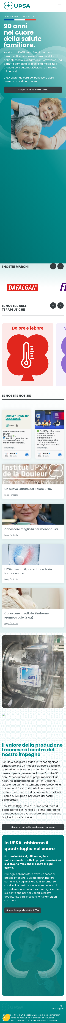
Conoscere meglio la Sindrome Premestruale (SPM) (26, 610)
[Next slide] (60, 260)
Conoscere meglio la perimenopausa (31, 523)
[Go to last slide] (53, 300)
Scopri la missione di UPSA (33, 91)
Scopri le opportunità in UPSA (22, 927)
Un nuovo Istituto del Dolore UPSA (28, 483)
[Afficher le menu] (59, 6)
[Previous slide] (53, 260)
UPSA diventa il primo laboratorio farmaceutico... (28, 565)
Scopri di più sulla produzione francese (33, 844)
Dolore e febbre (28, 322)
